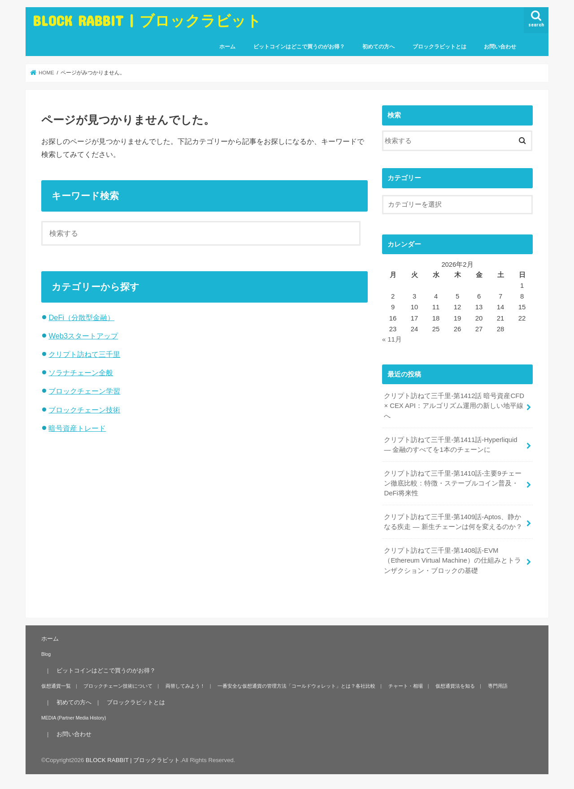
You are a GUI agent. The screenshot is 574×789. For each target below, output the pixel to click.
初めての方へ (378, 46)
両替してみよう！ (185, 686)
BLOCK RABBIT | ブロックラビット (147, 20)
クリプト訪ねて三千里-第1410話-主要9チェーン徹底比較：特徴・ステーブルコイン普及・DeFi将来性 (452, 483)
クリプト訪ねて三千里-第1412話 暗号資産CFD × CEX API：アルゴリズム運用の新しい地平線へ (454, 405)
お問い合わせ (500, 46)
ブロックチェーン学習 (84, 391)
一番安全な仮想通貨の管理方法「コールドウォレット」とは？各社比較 (296, 686)
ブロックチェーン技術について (117, 686)
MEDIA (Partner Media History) (73, 717)
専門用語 (498, 686)
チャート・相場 (405, 686)
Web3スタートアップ (83, 336)
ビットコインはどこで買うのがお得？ (299, 46)
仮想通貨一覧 (56, 686)
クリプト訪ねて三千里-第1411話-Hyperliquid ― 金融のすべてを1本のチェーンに (450, 444)
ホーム (227, 46)
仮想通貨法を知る (455, 686)
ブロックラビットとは (439, 46)
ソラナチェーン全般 (80, 372)
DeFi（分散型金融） (81, 317)
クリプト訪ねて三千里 (84, 354)
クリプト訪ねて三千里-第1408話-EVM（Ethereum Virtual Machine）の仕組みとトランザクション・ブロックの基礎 (452, 560)
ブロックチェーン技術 (84, 410)
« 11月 (392, 339)
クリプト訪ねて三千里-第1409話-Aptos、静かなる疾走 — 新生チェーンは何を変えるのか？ (453, 521)
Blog (46, 654)
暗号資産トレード (77, 428)
